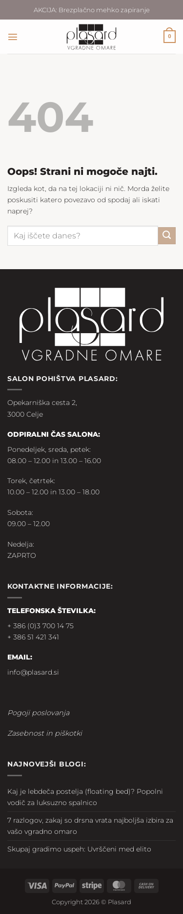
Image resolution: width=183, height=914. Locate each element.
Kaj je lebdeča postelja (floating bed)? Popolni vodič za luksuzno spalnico (85, 797)
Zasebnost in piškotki (44, 733)
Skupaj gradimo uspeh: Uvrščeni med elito (79, 849)
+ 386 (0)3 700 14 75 (40, 625)
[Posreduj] (167, 236)
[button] (12, 36)
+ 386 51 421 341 (33, 637)
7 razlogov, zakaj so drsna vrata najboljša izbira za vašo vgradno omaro (90, 826)
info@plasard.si (33, 672)
